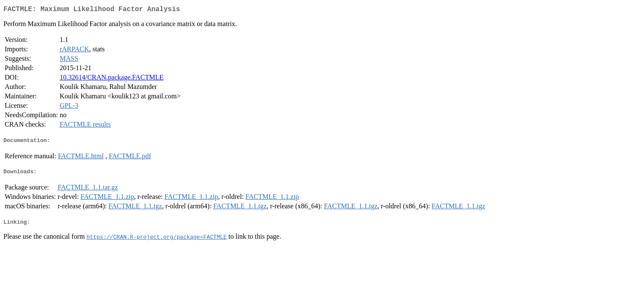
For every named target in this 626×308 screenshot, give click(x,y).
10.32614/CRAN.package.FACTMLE (111, 79)
